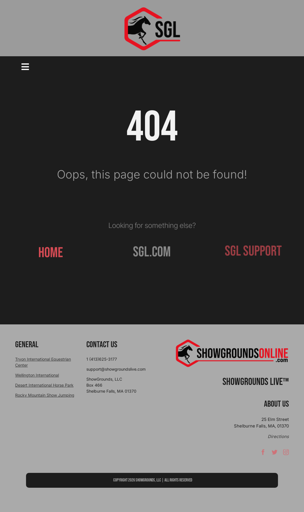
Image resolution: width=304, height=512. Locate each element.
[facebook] (263, 454)
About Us (276, 404)
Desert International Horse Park (44, 385)
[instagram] (286, 454)
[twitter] (274, 454)
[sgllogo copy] (152, 9)
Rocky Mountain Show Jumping (44, 395)
